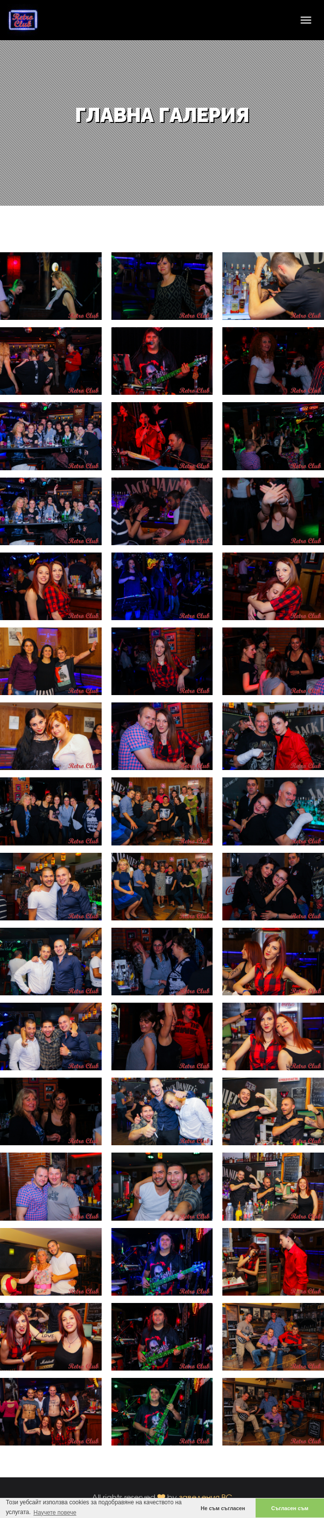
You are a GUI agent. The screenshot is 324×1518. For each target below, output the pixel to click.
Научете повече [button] (54, 1512)
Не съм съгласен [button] (223, 1508)
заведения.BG (206, 1497)
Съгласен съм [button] (289, 1508)
